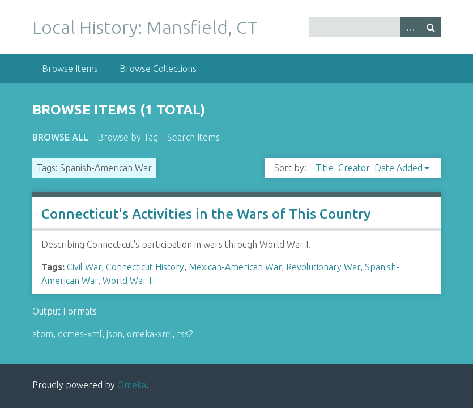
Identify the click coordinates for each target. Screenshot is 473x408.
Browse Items (70, 68)
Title (325, 168)
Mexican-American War (235, 267)
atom (42, 334)
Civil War (84, 267)
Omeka (131, 385)
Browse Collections (158, 68)
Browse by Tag (127, 137)
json (114, 334)
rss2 (185, 334)
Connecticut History (145, 267)
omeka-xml (149, 334)
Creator (354, 168)
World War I (127, 280)
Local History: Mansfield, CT (145, 27)
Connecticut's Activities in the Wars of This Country (205, 214)
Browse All (60, 137)
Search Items (193, 137)
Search (430, 27)
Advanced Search (410, 27)
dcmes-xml (80, 334)
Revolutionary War (323, 267)
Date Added (398, 168)
